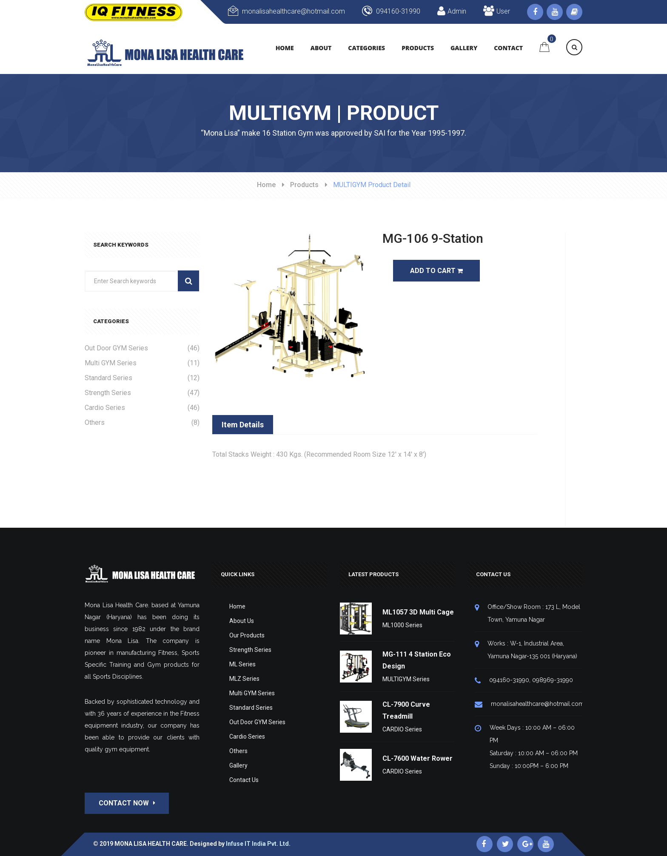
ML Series (242, 664)
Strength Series (142, 392)
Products (304, 185)
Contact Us (244, 779)
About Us (241, 620)
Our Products (247, 635)
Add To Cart (436, 271)
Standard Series (142, 377)
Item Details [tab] (243, 424)
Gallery (238, 765)
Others (142, 422)
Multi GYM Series (142, 362)
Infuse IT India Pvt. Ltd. (258, 843)
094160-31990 (391, 11)
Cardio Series (142, 407)
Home (266, 185)
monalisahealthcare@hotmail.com (286, 11)
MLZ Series (244, 678)
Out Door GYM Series (142, 348)
